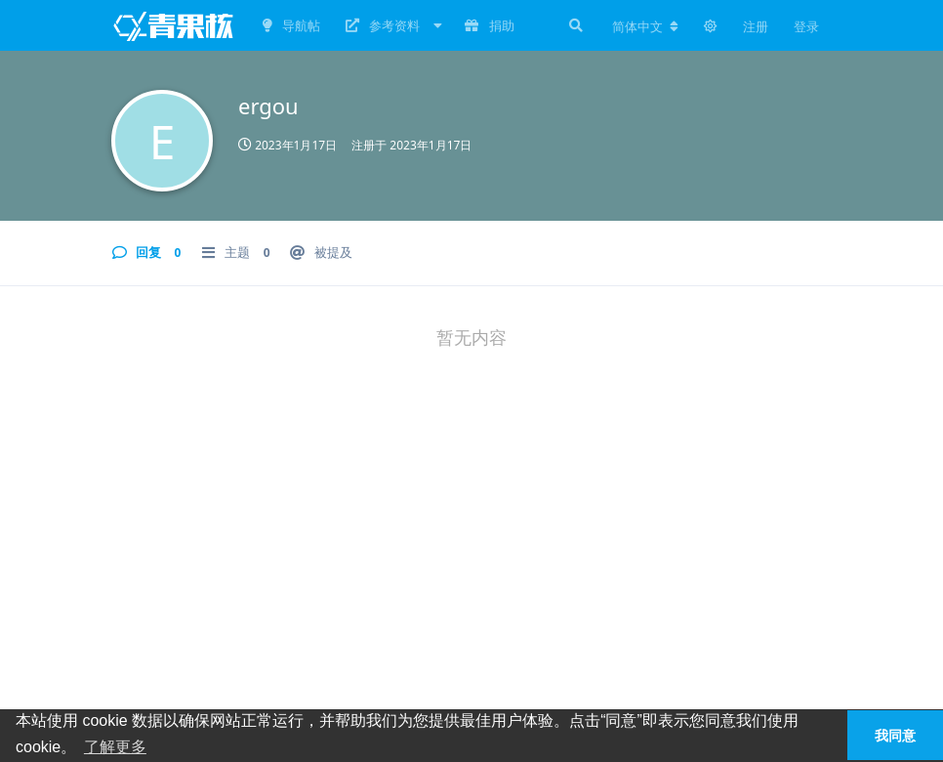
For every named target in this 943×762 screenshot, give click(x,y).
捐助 (489, 25)
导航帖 (291, 25)
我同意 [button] (895, 735)
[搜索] (574, 25)
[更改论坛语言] (645, 26)
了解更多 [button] (115, 747)
